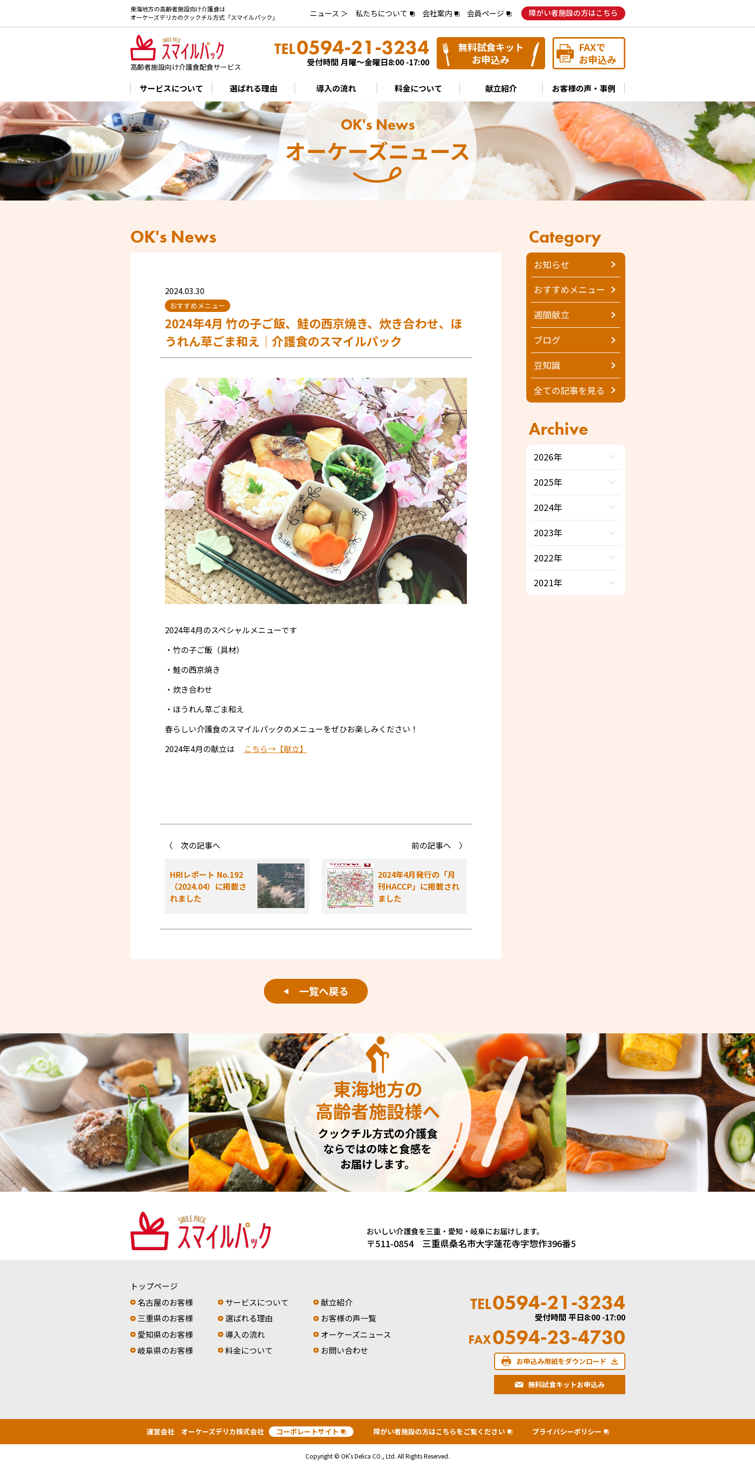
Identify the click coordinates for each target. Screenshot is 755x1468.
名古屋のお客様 (165, 1302)
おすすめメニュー (569, 289)
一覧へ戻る (316, 991)
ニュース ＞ (329, 13)
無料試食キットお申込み (491, 53)
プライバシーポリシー (567, 1431)
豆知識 (547, 364)
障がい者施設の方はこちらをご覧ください (439, 1431)
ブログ (547, 339)
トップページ (154, 1286)
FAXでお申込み (597, 53)
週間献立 (551, 314)
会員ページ (485, 13)
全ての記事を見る (569, 390)
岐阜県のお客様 (165, 1350)
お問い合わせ (344, 1350)
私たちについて (381, 13)
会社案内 (437, 13)
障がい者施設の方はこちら (573, 12)
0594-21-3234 (351, 47)
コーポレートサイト (307, 1431)
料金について (418, 88)
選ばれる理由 (253, 88)
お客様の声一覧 (348, 1318)
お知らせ (551, 264)
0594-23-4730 (546, 1337)
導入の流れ (336, 88)
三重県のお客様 (165, 1318)
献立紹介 (501, 88)
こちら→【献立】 (275, 749)
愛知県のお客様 (165, 1334)
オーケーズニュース (356, 1334)
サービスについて (171, 88)
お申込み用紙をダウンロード (561, 1361)
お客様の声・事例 (583, 88)
